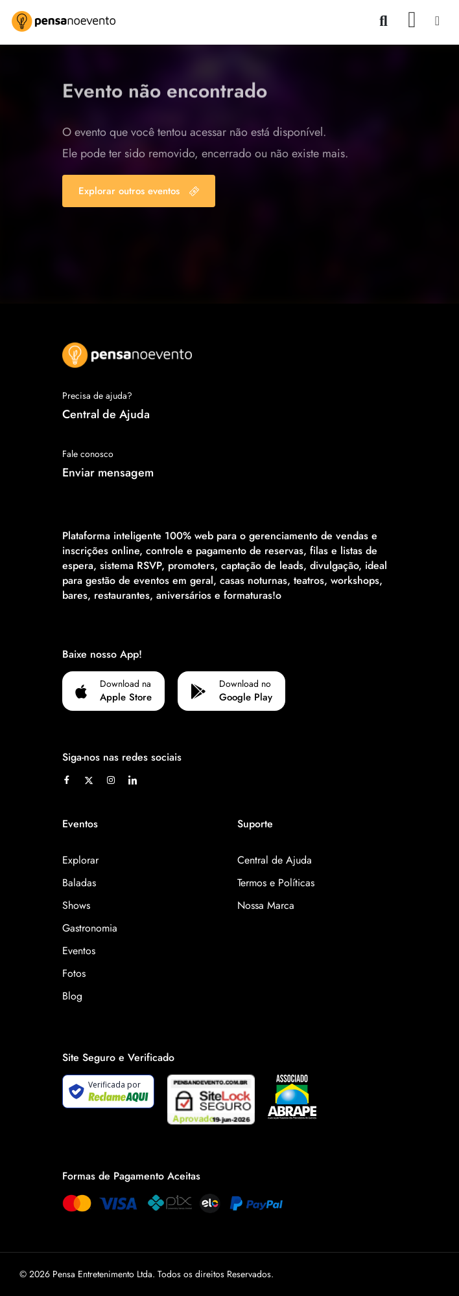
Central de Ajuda (106, 414)
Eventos (78, 950)
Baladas (79, 882)
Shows (76, 905)
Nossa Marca (265, 905)
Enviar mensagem (108, 472)
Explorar (80, 860)
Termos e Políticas (275, 882)
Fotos (74, 973)
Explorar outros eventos (138, 191)
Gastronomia (89, 928)
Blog (72, 996)
